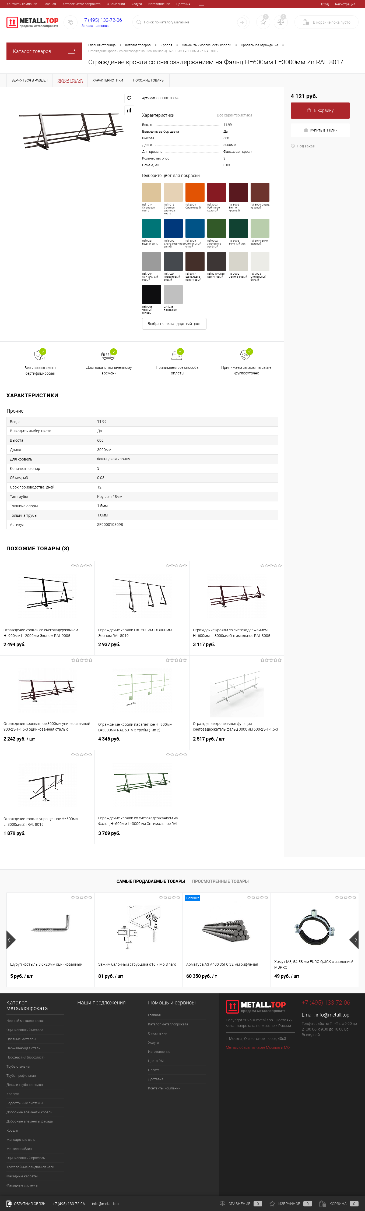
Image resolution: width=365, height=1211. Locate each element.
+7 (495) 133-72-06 (102, 20)
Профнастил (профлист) (25, 1057)
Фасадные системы (22, 1185)
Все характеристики (234, 115)
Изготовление (122, 4)
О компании (79, 4)
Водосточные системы (24, 1103)
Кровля (12, 1130)
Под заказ (303, 146)
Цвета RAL (147, 4)
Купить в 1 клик (320, 130)
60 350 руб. (201, 976)
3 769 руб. (142, 836)
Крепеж (12, 1094)
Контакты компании (164, 1088)
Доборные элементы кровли (29, 1112)
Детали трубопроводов (24, 1085)
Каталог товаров (44, 51)
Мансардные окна (21, 1140)
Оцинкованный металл (24, 1030)
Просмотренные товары (220, 881)
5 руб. (21, 976)
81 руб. (110, 976)
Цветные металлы (21, 1039)
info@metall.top (332, 1015)
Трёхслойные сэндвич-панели (30, 1167)
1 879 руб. (47, 836)
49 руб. (286, 976)
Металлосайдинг (19, 1149)
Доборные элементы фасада (29, 1121)
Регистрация (345, 4)
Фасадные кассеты (22, 1176)
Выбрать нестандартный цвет (174, 323)
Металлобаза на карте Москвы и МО (258, 1047)
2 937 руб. (142, 648)
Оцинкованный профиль (25, 1158)
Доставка (186, 4)
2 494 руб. (47, 648)
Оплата (167, 4)
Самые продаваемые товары (151, 881)
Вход (325, 4)
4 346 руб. (142, 742)
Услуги (99, 4)
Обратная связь (25, 1204)
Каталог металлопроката (44, 4)
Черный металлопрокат (25, 1021)
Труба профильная (21, 1076)
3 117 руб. (236, 648)
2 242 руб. (47, 742)
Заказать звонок (95, 26)
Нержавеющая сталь (23, 1048)
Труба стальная (18, 1066)
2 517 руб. (236, 742)
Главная (12, 4)
